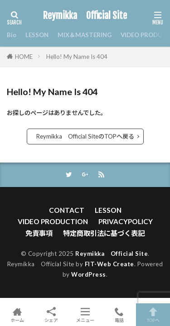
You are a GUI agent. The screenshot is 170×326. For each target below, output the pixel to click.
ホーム (17, 314)
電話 (119, 314)
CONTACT (66, 210)
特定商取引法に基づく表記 (104, 233)
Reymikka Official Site (85, 15)
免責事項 (39, 233)
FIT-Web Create (109, 264)
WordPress (88, 274)
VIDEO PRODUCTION (53, 221)
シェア (51, 315)
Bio (11, 34)
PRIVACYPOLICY (125, 221)
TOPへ (153, 314)
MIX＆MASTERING (85, 34)
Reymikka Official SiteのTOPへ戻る (85, 136)
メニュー (85, 314)
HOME (24, 56)
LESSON (37, 34)
